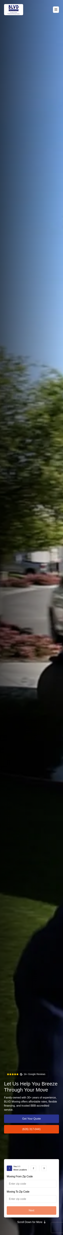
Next (31, 1210)
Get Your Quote (31, 1118)
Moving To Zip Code (18, 1191)
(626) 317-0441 (31, 1129)
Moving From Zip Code (20, 1176)
